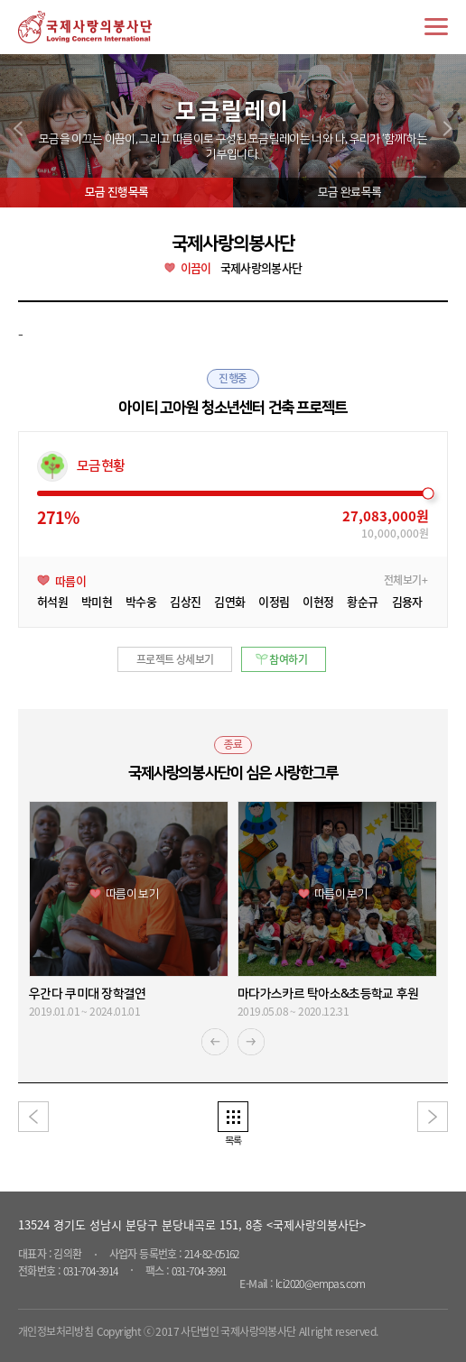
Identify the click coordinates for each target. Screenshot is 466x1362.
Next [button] (251, 1041)
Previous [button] (214, 1041)
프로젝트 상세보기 (175, 659)
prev (18, 128)
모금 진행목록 (116, 192)
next (448, 128)
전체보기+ (405, 580)
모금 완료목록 (349, 192)
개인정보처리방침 (55, 1331)
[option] (128, 910)
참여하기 (288, 659)
